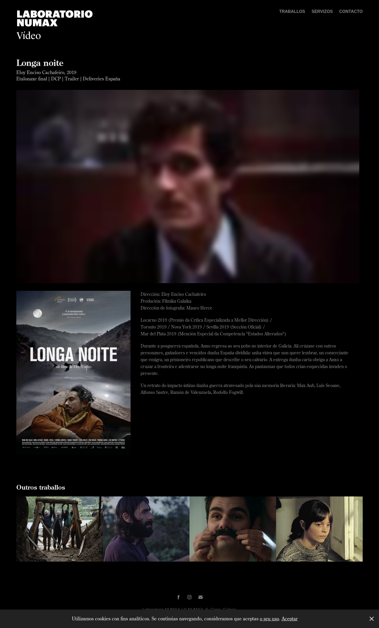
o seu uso (269, 619)
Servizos (322, 11)
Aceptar (290, 619)
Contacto (351, 11)
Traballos (292, 11)
